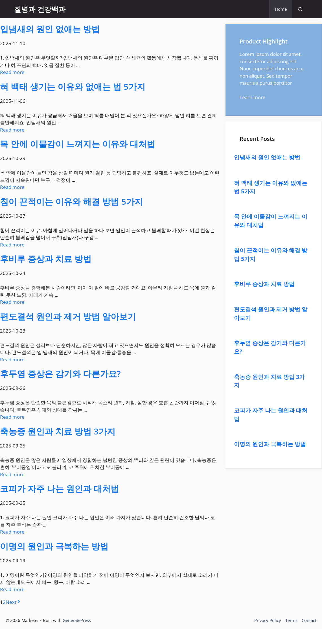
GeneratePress (77, 620)
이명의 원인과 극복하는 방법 (54, 546)
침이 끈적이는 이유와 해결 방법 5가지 (71, 201)
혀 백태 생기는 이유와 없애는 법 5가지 (72, 86)
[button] (300, 9)
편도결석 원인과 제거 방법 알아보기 (68, 316)
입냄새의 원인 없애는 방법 (50, 29)
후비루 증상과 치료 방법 (45, 259)
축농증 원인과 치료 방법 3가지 (57, 431)
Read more (12, 72)
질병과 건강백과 (39, 9)
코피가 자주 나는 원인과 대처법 (59, 488)
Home (281, 9)
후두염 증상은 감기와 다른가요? (60, 373)
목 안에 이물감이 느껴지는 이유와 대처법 (77, 144)
